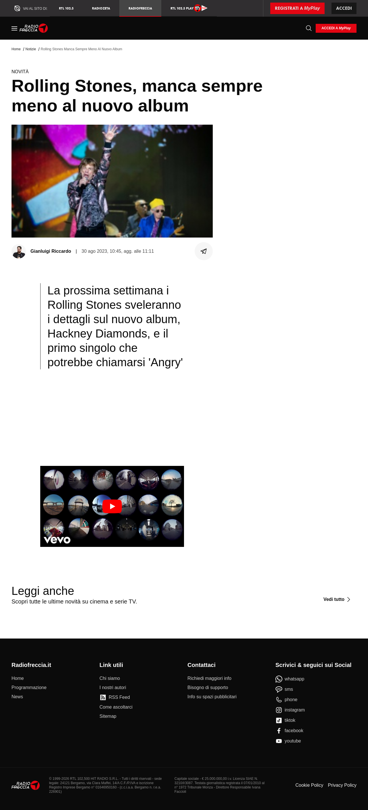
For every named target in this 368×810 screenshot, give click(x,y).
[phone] (286, 699)
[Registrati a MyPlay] (297, 8)
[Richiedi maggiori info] (209, 678)
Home (16, 49)
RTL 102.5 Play (189, 8)
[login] (336, 28)
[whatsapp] (289, 679)
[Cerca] (308, 28)
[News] (17, 697)
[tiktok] (285, 720)
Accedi (344, 8)
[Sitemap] (107, 716)
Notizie (30, 49)
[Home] (34, 28)
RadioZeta (101, 8)
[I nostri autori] (112, 688)
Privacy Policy (342, 785)
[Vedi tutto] (337, 599)
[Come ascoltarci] (116, 707)
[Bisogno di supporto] (207, 688)
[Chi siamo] (109, 678)
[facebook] (289, 730)
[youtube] (288, 741)
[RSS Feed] (114, 697)
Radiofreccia (140, 8)
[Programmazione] (29, 688)
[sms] (284, 689)
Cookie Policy (309, 785)
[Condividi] (204, 251)
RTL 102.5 (66, 8)
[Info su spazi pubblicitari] (212, 697)
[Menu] (14, 28)
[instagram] (290, 710)
